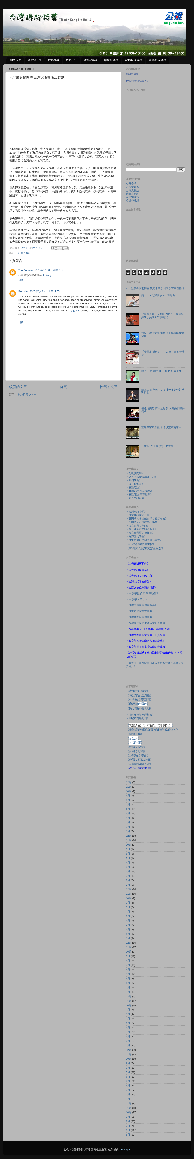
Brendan (23, 291)
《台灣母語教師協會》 (141, 544)
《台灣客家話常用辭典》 (140, 617)
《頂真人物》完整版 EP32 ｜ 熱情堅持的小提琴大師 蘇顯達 (162, 316)
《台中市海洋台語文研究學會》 (144, 540)
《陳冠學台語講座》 (139, 695)
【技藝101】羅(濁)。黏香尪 (157, 446)
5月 (128, 813)
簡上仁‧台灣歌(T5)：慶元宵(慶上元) (161, 371)
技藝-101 (71, 60)
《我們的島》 (134, 480)
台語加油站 (132, 197)
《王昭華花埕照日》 (138, 718)
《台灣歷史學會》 (136, 536)
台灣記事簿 (91, 60)
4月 (128, 818)
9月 (128, 795)
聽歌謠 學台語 (157, 60)
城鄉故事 (53, 60)
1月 (128, 831)
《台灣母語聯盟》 (136, 511)
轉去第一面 (35, 60)
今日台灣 (131, 183)
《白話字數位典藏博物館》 (143, 593)
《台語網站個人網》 (139, 764)
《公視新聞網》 (135, 473)
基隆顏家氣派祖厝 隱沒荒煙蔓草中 (161, 427)
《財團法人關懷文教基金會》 (145, 548)
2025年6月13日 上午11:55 (45, 291)
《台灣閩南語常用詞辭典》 (141, 605)
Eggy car (74, 310)
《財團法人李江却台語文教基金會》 (147, 518)
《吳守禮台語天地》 (139, 708)
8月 (128, 800)
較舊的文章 (109, 387)
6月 (128, 809)
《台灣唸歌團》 (136, 751)
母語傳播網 (132, 200)
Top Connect (26, 270)
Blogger (125, 1149)
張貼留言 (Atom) (27, 394)
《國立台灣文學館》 (138, 525)
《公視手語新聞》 (136, 498)
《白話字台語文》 (137, 599)
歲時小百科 (132, 193)
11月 (128, 786)
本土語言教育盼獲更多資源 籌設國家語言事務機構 (155, 288)
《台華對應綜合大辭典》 (140, 611)
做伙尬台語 (111, 60)
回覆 (21, 280)
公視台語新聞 (132, 74)
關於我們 (15, 60)
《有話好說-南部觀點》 (139, 494)
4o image (48, 275)
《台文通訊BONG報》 (139, 515)
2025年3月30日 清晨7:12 (49, 270)
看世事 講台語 (133, 60)
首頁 (63, 387)
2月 (128, 826)
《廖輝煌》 (138, 704)
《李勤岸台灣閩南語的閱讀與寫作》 (152, 730)
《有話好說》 (134, 487)
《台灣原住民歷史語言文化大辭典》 (147, 623)
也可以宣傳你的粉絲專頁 (137, 81)
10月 (128, 791)
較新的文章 (18, 387)
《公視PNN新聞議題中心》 (142, 477)
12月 (128, 782)
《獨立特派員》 (135, 484)
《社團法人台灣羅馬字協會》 (143, 522)
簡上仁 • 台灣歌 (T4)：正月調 (158, 295)
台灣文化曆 (132, 187)
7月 (128, 804)
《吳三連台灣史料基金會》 (141, 529)
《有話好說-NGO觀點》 (139, 491)
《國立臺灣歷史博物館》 (140, 532)
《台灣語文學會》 (138, 755)
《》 (133, 738)
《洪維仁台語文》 (138, 691)
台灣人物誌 (24, 253)
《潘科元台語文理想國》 (140, 714)
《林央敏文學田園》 (139, 699)
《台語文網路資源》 (139, 760)
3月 (128, 822)
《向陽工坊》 (135, 734)
